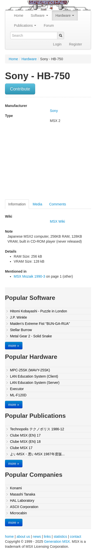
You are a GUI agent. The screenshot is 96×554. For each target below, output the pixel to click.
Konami (16, 488)
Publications (25, 25)
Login (57, 44)
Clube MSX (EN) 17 (25, 435)
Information (17, 204)
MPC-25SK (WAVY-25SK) (30, 370)
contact (75, 537)
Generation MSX (57, 542)
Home (18, 15)
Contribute (20, 88)
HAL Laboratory (22, 501)
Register (75, 44)
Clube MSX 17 (21, 448)
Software (39, 15)
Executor (17, 389)
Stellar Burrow (21, 330)
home (9, 537)
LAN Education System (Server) (34, 383)
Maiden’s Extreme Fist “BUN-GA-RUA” (40, 324)
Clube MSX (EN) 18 (25, 442)
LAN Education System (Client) (34, 376)
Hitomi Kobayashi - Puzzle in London (38, 311)
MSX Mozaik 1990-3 (29, 276)
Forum (49, 25)
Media (37, 204)
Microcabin (18, 513)
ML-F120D (18, 395)
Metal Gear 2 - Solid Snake (31, 336)
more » (13, 346)
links (47, 537)
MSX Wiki (57, 221)
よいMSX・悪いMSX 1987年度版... (37, 454)
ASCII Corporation (24, 507)
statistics (60, 537)
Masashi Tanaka (22, 494)
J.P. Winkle (18, 317)
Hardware (65, 15)
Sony (54, 111)
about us (23, 537)
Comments (57, 204)
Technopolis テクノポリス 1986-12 (37, 429)
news (37, 537)
